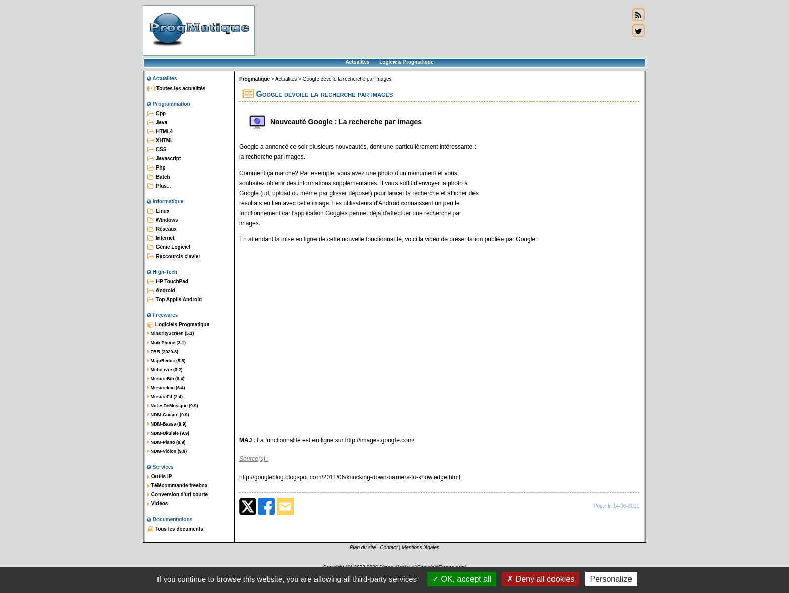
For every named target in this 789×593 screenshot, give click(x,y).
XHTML (160, 141)
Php (156, 168)
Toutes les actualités (176, 89)
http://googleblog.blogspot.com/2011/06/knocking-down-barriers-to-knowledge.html (349, 477)
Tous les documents (175, 529)
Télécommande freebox (177, 486)
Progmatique (254, 79)
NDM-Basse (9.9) (167, 424)
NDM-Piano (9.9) (166, 442)
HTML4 (160, 132)
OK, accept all (461, 579)
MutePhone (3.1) (166, 342)
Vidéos (157, 504)
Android (161, 291)
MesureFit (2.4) (165, 396)
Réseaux (162, 229)
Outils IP (159, 477)
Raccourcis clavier (173, 256)
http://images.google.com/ (379, 440)
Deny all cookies (540, 579)
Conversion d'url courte (177, 495)
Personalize (611, 579)
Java (157, 123)
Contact (388, 547)
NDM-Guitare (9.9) (168, 414)
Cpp (156, 114)
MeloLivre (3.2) (165, 369)
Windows (162, 220)
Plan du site (363, 547)
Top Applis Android (174, 300)
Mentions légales (420, 547)
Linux (158, 211)
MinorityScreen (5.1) (170, 333)
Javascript (164, 159)
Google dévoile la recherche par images (347, 79)
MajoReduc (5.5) (166, 360)
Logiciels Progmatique (406, 62)
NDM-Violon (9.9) (167, 451)
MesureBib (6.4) (166, 378)
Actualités (357, 62)
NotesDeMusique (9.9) (172, 405)
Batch (158, 177)
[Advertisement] (442, 30)
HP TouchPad (167, 282)
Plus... (159, 186)
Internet (160, 238)
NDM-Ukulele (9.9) (168, 433)
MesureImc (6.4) (166, 387)
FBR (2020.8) (162, 351)
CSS (156, 150)
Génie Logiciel (168, 247)
